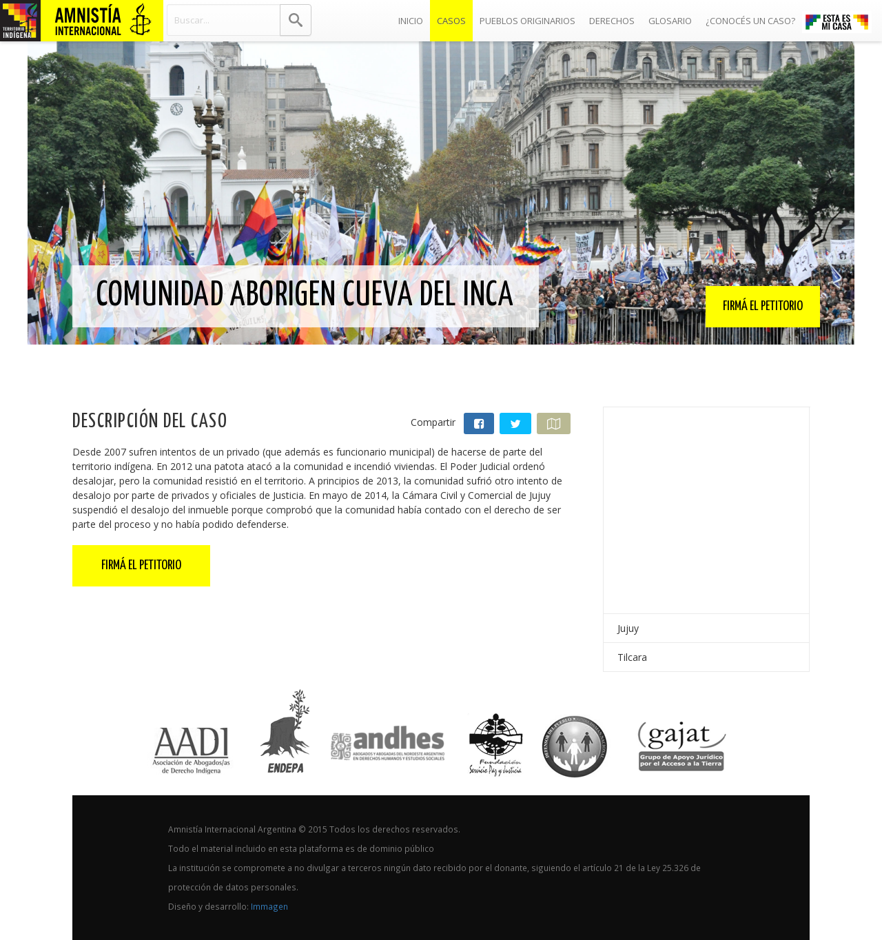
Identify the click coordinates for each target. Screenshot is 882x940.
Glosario (670, 20)
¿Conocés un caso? (750, 20)
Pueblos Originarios (527, 20)
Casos (451, 20)
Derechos (612, 20)
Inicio (414, 16)
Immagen (269, 906)
